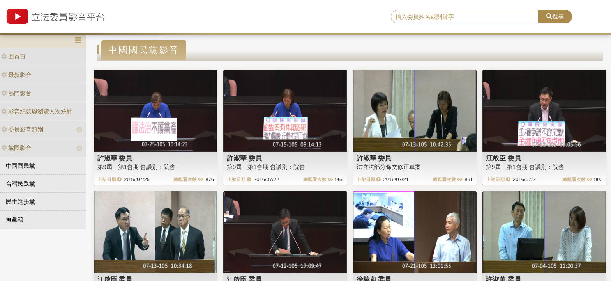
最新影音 (16, 74)
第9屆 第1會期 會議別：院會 (136, 167)
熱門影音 (16, 93)
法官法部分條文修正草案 (389, 167)
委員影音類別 (22, 129)
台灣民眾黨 (20, 183)
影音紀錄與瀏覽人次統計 (36, 111)
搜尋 (555, 16)
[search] (465, 17)
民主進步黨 (20, 201)
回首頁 (13, 56)
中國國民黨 (20, 165)
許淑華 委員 (114, 158)
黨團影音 (16, 147)
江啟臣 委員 (503, 158)
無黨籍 (14, 219)
